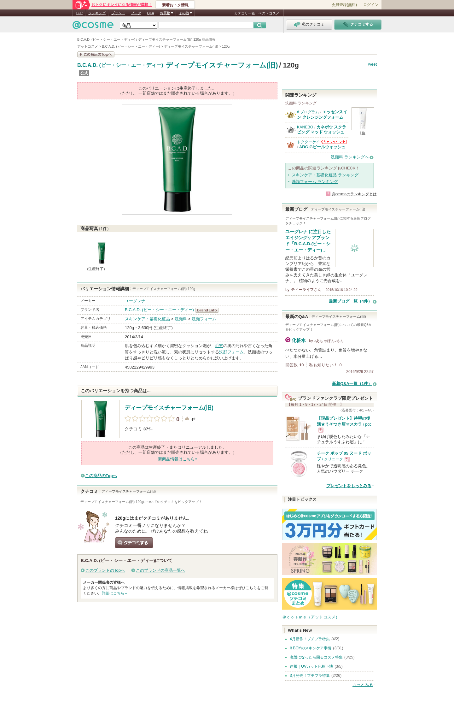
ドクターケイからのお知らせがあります (333, 142)
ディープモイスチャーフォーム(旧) (222, 65)
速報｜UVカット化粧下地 (311, 666)
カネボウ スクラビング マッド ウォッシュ (321, 129)
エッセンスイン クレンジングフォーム (322, 114)
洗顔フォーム (204, 318)
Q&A (150, 13)
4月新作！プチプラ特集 (310, 639)
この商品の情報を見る (95, 54)
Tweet (371, 64)
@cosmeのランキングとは (354, 194)
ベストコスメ (269, 13)
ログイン (370, 5)
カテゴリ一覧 (244, 13)
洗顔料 (181, 318)
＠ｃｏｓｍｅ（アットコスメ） (311, 617)
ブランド (118, 13)
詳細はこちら (113, 593)
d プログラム (308, 112)
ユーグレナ (135, 300)
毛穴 (219, 345)
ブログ (136, 13)
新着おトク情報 (175, 5)
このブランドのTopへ (105, 570)
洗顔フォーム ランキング (315, 181)
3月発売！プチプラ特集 (310, 675)
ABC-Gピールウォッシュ (322, 147)
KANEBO (305, 127)
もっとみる (362, 684)
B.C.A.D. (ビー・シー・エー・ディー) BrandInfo (208, 310)
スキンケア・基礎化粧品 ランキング (325, 175)
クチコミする (134, 542)
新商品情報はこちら (176, 459)
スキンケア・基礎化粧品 (147, 318)
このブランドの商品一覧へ (160, 570)
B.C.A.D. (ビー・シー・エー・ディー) (120, 65)
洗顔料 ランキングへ (350, 157)
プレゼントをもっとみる (348, 485)
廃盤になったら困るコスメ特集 (316, 657)
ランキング (97, 13)
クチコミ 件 (139, 429)
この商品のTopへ (101, 475)
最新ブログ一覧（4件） (350, 301)
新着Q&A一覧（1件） (352, 383)
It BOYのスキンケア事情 (310, 648)
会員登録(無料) (344, 5)
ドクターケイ (308, 142)
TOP (79, 13)
